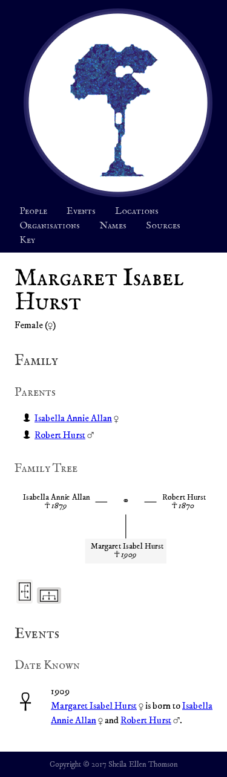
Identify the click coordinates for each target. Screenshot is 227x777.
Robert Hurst (60, 435)
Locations (137, 211)
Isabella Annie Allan (73, 418)
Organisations (49, 226)
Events (81, 211)
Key (27, 240)
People (33, 211)
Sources (163, 226)
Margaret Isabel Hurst (94, 706)
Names (113, 226)
